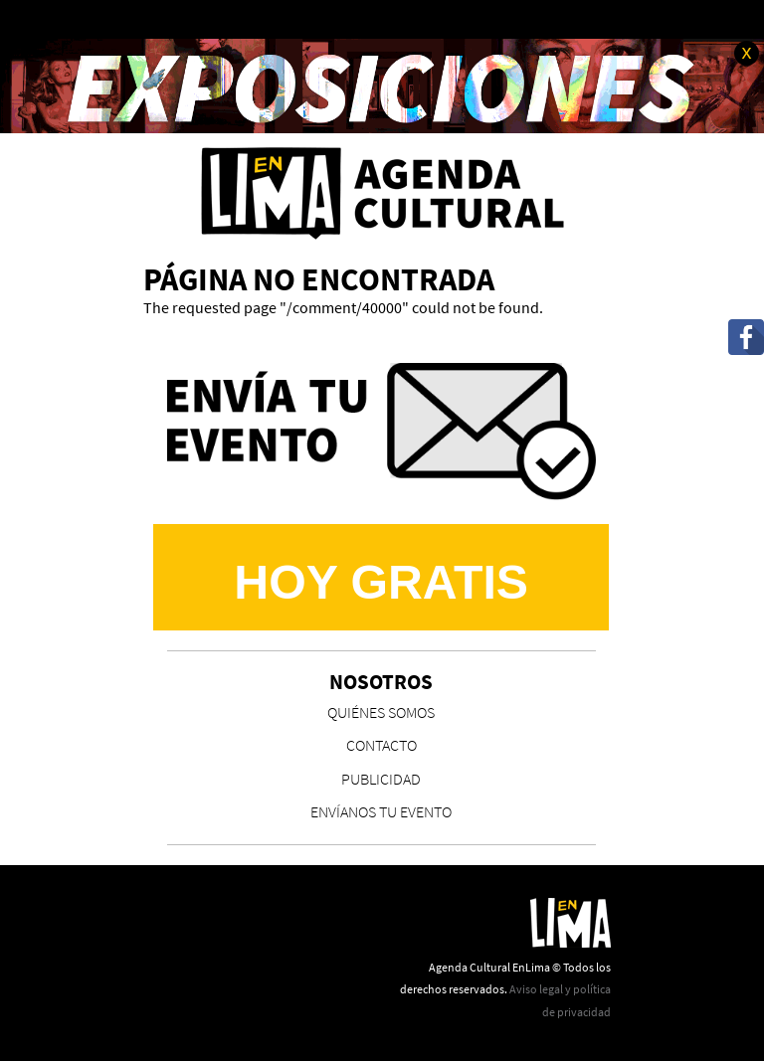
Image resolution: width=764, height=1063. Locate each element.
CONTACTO (381, 745)
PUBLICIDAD (381, 779)
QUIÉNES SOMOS (381, 712)
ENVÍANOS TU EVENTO (381, 811)
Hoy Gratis (381, 582)
